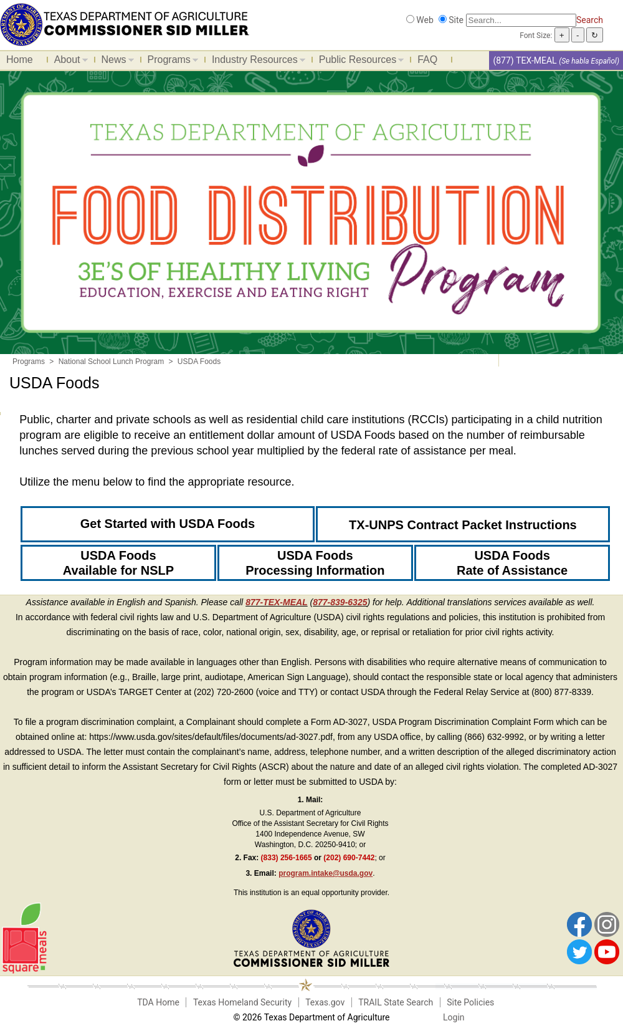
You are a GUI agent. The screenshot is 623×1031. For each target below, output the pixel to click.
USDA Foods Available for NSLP (118, 563)
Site (456, 20)
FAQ (427, 59)
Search (589, 20)
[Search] (521, 20)
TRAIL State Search (395, 1002)
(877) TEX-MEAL (524, 60)
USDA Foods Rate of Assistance (512, 563)
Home (19, 59)
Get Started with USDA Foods (167, 523)
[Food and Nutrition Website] (124, 24)
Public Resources (358, 61)
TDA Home (158, 1002)
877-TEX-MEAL (276, 602)
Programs (169, 61)
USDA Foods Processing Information (314, 563)
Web (425, 20)
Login (454, 1017)
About (68, 61)
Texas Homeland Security (242, 1002)
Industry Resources (255, 61)
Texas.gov (325, 1002)
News (114, 61)
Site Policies (470, 1002)
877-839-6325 (340, 602)
